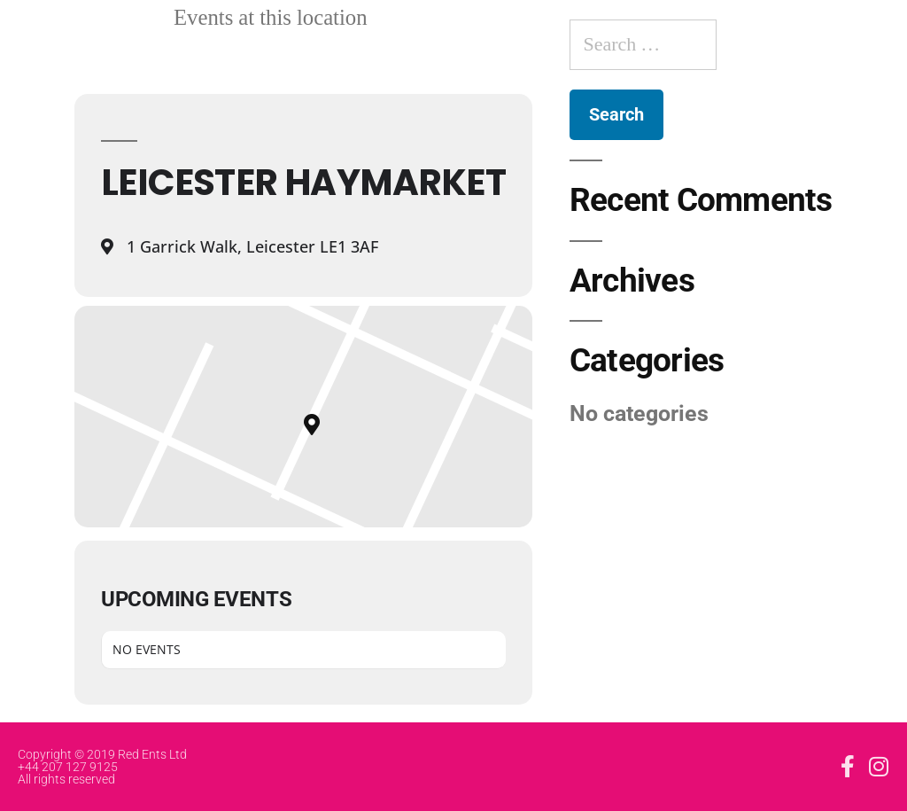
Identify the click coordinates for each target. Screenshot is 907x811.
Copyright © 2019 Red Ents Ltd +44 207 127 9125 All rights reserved (102, 766)
